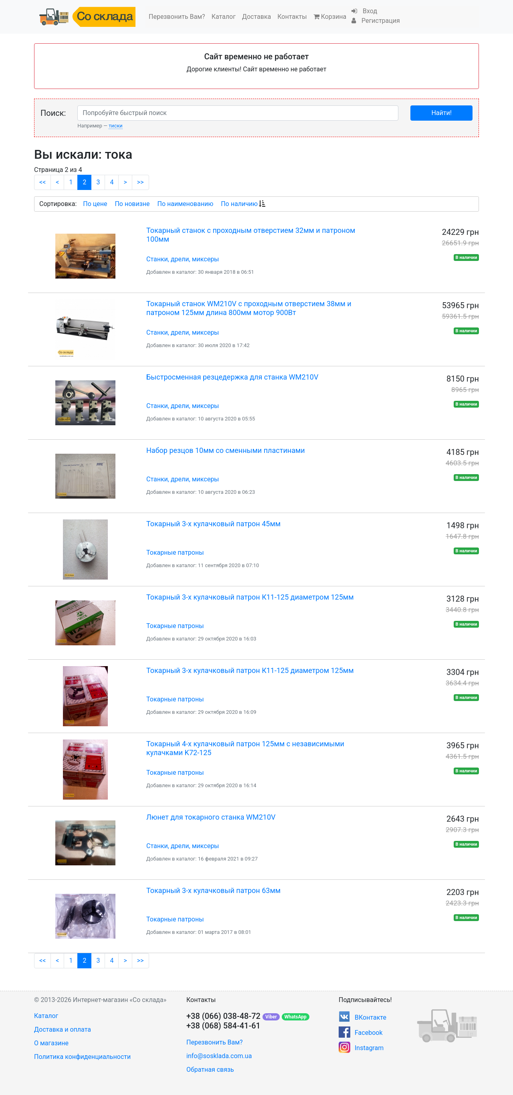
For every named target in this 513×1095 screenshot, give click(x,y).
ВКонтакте (370, 1017)
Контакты (292, 16)
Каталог (224, 16)
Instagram (369, 1048)
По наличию (239, 204)
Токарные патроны (175, 552)
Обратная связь (210, 1069)
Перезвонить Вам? (177, 16)
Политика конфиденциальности (82, 1057)
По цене (95, 204)
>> (140, 182)
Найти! (441, 113)
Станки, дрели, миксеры (182, 259)
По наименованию (185, 204)
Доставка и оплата (62, 1029)
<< (42, 182)
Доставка (256, 16)
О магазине (51, 1043)
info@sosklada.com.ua (219, 1056)
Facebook (368, 1032)
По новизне (132, 204)
